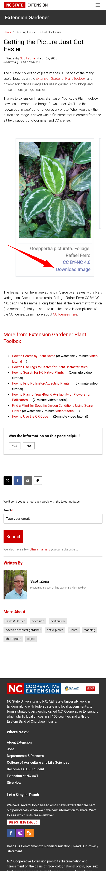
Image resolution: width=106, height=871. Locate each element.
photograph (13, 638)
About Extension (19, 742)
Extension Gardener (27, 18)
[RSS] (29, 833)
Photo (73, 630)
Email (8, 510)
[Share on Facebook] (18, 480)
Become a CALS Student (25, 769)
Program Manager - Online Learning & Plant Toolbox (58, 587)
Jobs (11, 749)
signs (31, 638)
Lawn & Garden (15, 621)
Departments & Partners (25, 756)
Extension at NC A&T (22, 776)
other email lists (39, 549)
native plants (55, 630)
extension (38, 621)
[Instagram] (20, 833)
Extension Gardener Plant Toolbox (61, 79)
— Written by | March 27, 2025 (30, 58)
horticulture (58, 621)
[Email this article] (28, 480)
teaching (89, 630)
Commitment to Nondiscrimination (46, 846)
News (7, 32)
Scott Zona (27, 58)
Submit (13, 536)
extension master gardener (22, 630)
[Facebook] (11, 833)
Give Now (14, 783)
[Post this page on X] (8, 480)
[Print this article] (38, 480)
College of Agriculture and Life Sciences (38, 763)
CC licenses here (65, 314)
